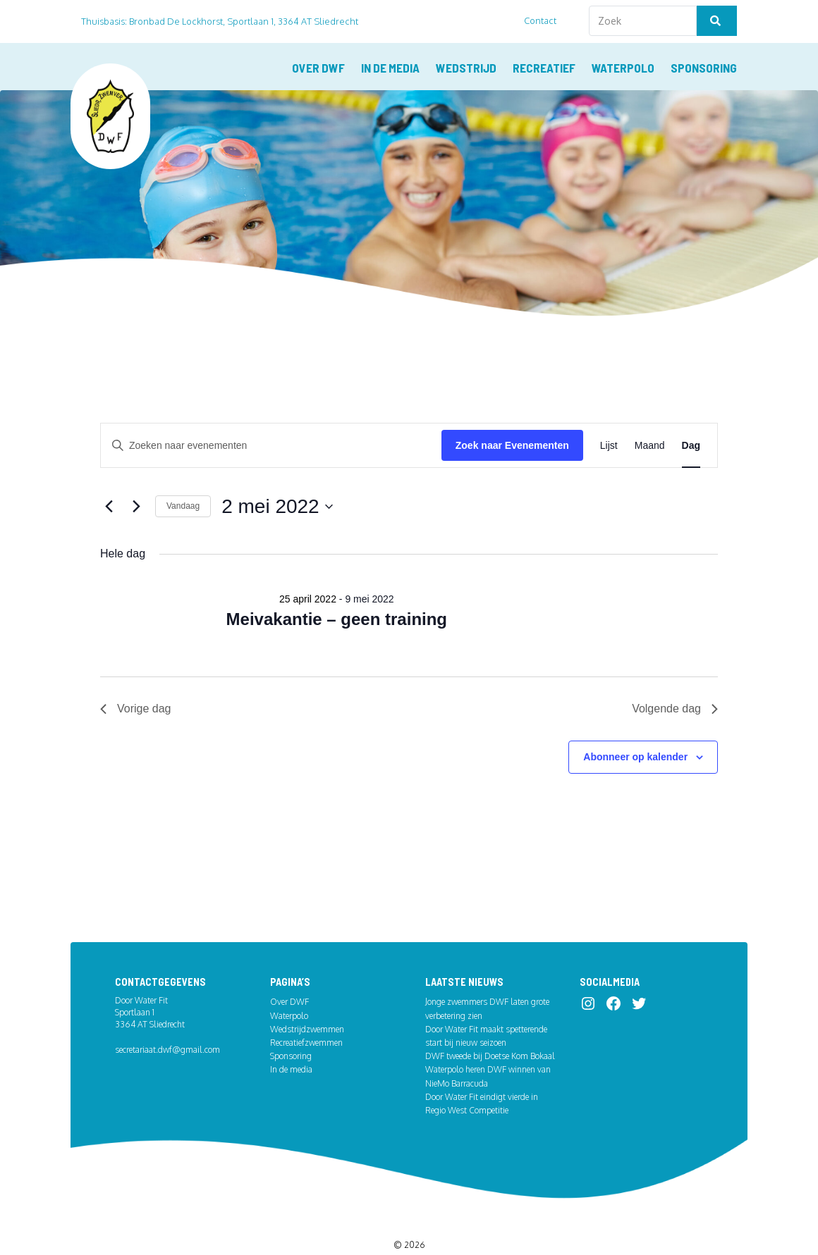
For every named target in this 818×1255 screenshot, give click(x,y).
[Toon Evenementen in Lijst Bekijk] (609, 410)
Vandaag (183, 471)
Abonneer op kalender (635, 721)
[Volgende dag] (136, 470)
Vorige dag (135, 673)
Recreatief (544, 68)
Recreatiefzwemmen (306, 1008)
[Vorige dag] (108, 470)
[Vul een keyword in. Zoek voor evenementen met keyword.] (271, 410)
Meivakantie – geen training (336, 583)
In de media (390, 68)
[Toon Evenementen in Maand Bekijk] (650, 410)
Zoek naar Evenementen (512, 409)
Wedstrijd (466, 68)
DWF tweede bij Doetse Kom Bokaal (490, 1022)
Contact (541, 20)
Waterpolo (623, 68)
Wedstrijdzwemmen (307, 995)
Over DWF (318, 68)
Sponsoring (704, 68)
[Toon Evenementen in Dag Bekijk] (691, 410)
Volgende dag (675, 673)
